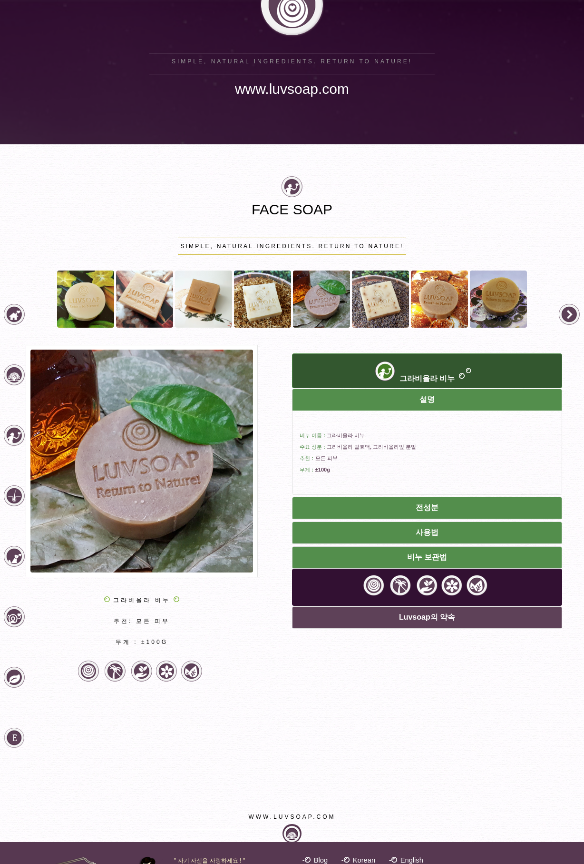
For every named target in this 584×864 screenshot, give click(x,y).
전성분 (427, 507)
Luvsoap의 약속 (427, 617)
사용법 (427, 532)
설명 (427, 399)
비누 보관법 (427, 557)
